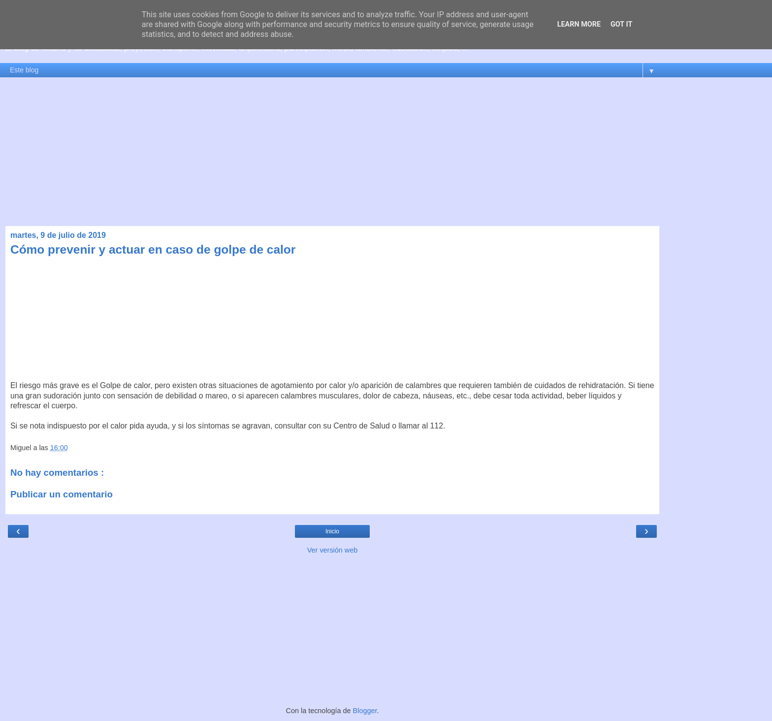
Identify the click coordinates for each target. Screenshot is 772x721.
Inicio (332, 531)
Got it (621, 24)
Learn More (579, 24)
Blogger (365, 711)
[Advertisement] (386, 152)
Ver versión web (332, 550)
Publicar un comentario (61, 494)
